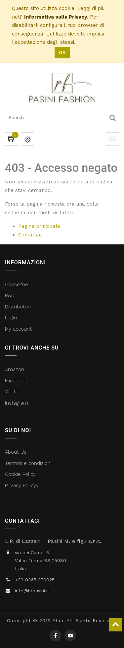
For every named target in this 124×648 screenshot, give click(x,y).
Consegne (16, 285)
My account (18, 329)
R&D (10, 295)
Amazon (14, 369)
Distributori (18, 307)
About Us (15, 452)
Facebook (17, 381)
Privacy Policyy (22, 485)
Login (11, 318)
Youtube (14, 392)
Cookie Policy (20, 474)
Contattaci (30, 235)
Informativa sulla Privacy (55, 17)
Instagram (16, 403)
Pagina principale (39, 226)
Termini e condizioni (29, 463)
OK (62, 52)
